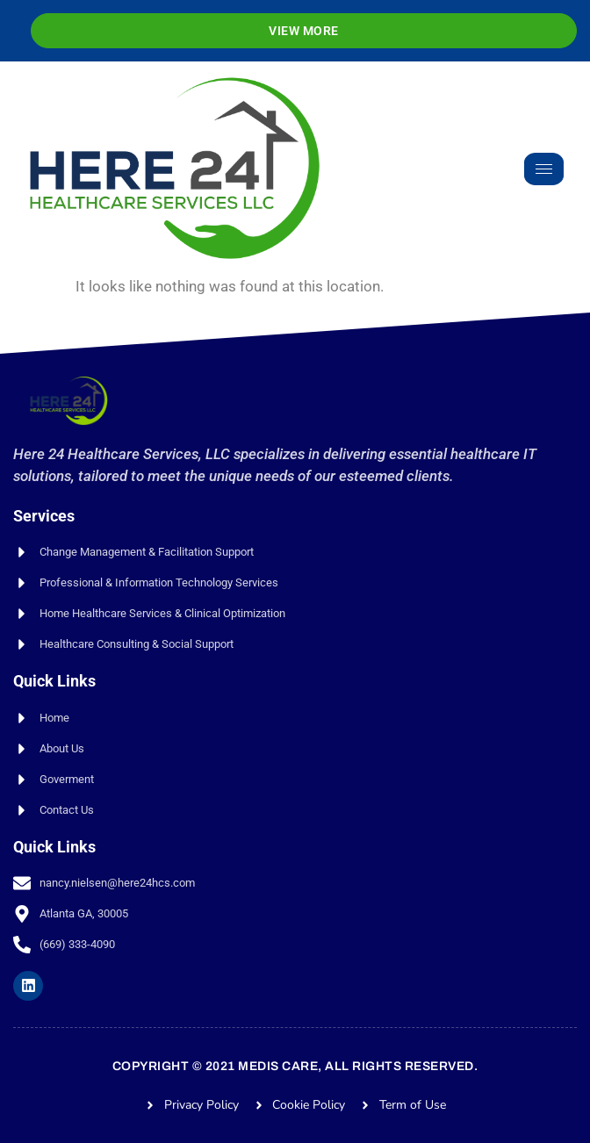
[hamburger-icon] (544, 169)
